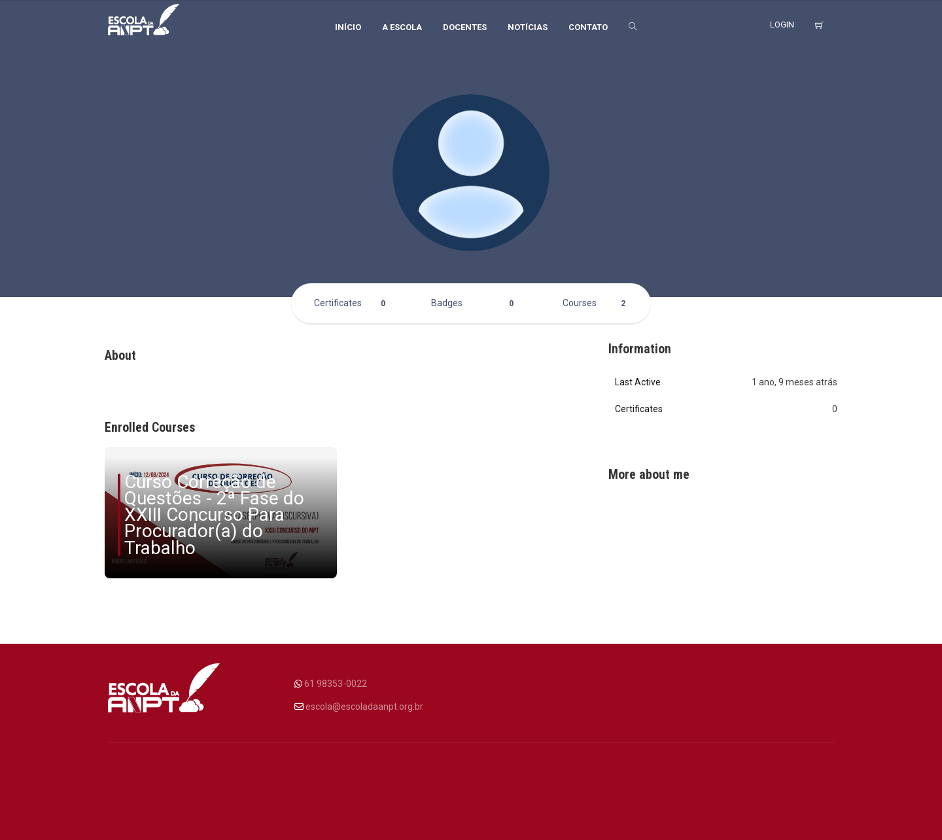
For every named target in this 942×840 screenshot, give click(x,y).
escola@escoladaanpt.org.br (364, 706)
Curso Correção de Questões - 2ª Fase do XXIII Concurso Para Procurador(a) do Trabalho (214, 515)
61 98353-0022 (335, 683)
